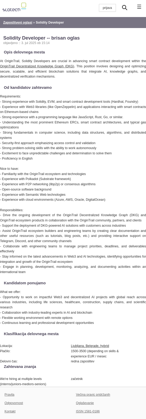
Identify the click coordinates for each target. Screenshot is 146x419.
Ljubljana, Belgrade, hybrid (90, 346)
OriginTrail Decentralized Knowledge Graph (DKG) (37, 66)
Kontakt (9, 411)
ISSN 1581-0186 (88, 411)
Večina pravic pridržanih (93, 394)
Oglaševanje (85, 403)
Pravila (9, 394)
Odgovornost (13, 403)
